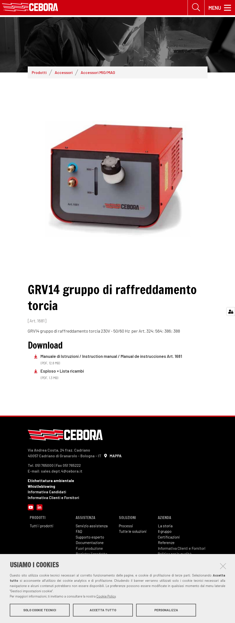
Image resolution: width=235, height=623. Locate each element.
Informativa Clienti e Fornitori (53, 497)
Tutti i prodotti (41, 526)
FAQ (79, 531)
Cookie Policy (106, 596)
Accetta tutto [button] (103, 610)
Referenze (166, 542)
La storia (165, 526)
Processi (126, 526)
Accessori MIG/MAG (98, 72)
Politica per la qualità (175, 554)
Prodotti (39, 72)
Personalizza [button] (166, 610)
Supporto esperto (90, 537)
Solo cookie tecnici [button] (39, 610)
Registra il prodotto (91, 554)
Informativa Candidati (47, 492)
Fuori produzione (89, 548)
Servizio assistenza (92, 526)
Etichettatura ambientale (51, 480)
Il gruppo (165, 531)
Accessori (64, 72)
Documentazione (90, 542)
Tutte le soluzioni (133, 531)
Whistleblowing (41, 486)
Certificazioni (169, 537)
